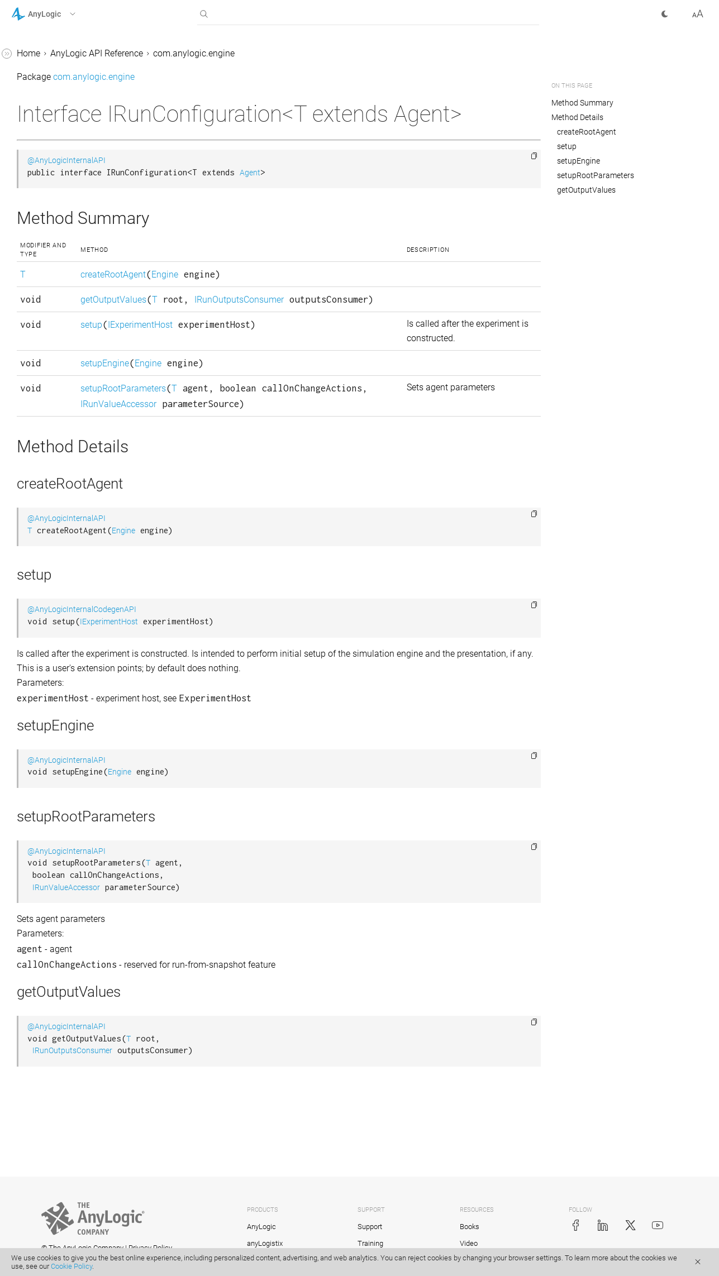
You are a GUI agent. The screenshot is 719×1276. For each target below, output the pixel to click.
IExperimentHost (298, 364)
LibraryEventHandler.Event (72, 348)
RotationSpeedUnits (60, 1164)
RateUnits (40, 1050)
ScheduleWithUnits (58, 1227)
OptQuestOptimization (65, 787)
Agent (417, 197)
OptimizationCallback (63, 745)
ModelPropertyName (61, 681)
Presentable (44, 957)
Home (196, 53)
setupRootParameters (281, 442)
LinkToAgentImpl (54, 490)
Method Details (577, 117)
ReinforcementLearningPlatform (80, 1135)
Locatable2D (45, 533)
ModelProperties (53, 660)
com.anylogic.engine (361, 53)
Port (29, 893)
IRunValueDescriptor (61, 136)
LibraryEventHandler (61, 327)
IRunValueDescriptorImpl (69, 157)
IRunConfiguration (57, 51)
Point (31, 872)
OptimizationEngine (60, 766)
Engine (322, 298)
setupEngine (263, 417)
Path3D (35, 851)
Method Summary (582, 102)
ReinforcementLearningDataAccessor (81, 1078)
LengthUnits (45, 306)
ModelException (52, 639)
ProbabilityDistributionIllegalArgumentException (81, 985)
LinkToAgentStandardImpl (72, 511)
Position (37, 915)
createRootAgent (271, 298)
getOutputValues (271, 323)
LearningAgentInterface (66, 264)
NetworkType (47, 724)
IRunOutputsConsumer (66, 94)
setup (249, 364)
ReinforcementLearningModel (79, 1107)
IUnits (32, 221)
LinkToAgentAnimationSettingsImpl (82, 419)
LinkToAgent (45, 370)
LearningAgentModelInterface (79, 285)
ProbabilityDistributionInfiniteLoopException (80, 1021)
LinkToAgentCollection (65, 448)
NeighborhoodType (58, 702)
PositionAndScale (56, 936)
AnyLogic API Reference (264, 53)
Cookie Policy (71, 1266)
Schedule (39, 1206)
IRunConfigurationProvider (73, 73)
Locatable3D (45, 554)
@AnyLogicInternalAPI (234, 184)
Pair (29, 809)
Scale (31, 1185)
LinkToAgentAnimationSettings (82, 391)
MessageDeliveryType (64, 596)
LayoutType (44, 242)
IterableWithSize (52, 200)
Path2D (35, 830)
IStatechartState (52, 179)
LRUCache (41, 575)
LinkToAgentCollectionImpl (74, 469)
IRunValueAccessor (59, 115)
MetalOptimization (57, 618)
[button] (58, 14)
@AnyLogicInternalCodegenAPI (249, 679)
